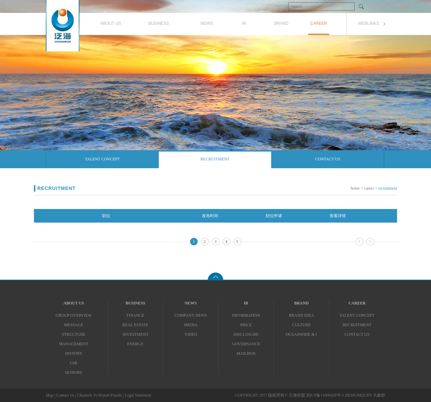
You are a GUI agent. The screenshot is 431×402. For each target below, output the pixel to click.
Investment (136, 334)
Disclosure (246, 334)
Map (49, 395)
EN (382, 6)
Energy (135, 344)
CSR (74, 363)
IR (246, 303)
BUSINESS (135, 303)
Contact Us (327, 159)
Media (190, 324)
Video (190, 334)
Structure (74, 334)
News (190, 303)
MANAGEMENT (74, 344)
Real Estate (135, 324)
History (73, 353)
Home (355, 188)
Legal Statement (138, 395)
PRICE (246, 324)
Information (246, 315)
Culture (301, 324)
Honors (73, 372)
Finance (135, 315)
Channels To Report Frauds (99, 395)
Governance (246, 344)
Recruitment (215, 159)
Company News (190, 315)
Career (369, 188)
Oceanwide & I (301, 334)
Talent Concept (102, 159)
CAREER (357, 303)
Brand (301, 303)
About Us (73, 303)
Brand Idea (301, 315)
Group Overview (74, 315)
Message (73, 324)
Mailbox (246, 353)
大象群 (379, 395)
